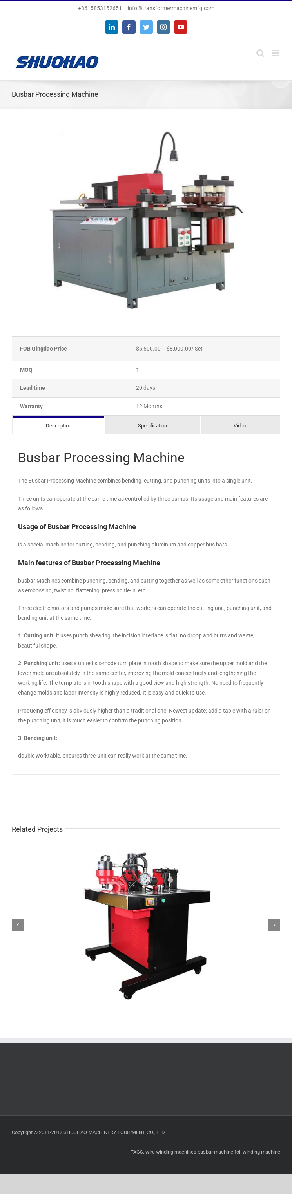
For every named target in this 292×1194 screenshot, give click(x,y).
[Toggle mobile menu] (276, 53)
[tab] (58, 425)
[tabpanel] (146, 604)
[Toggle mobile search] (260, 53)
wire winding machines (170, 1152)
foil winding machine (257, 1152)
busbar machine (215, 1152)
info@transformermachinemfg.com (171, 8)
